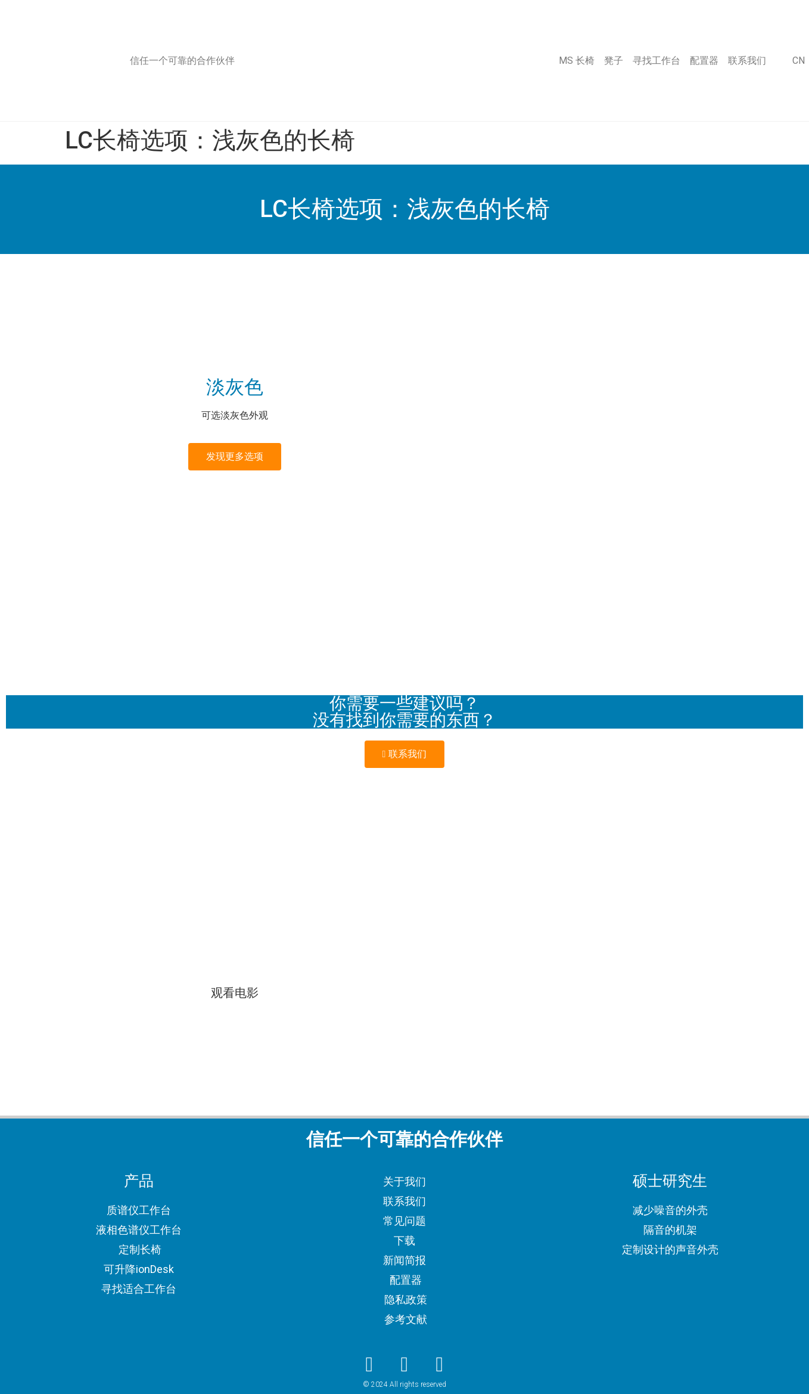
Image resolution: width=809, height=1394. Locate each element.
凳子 (613, 60)
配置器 (704, 60)
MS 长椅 (577, 60)
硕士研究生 (670, 1180)
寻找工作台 (656, 60)
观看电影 (235, 993)
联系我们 (747, 60)
